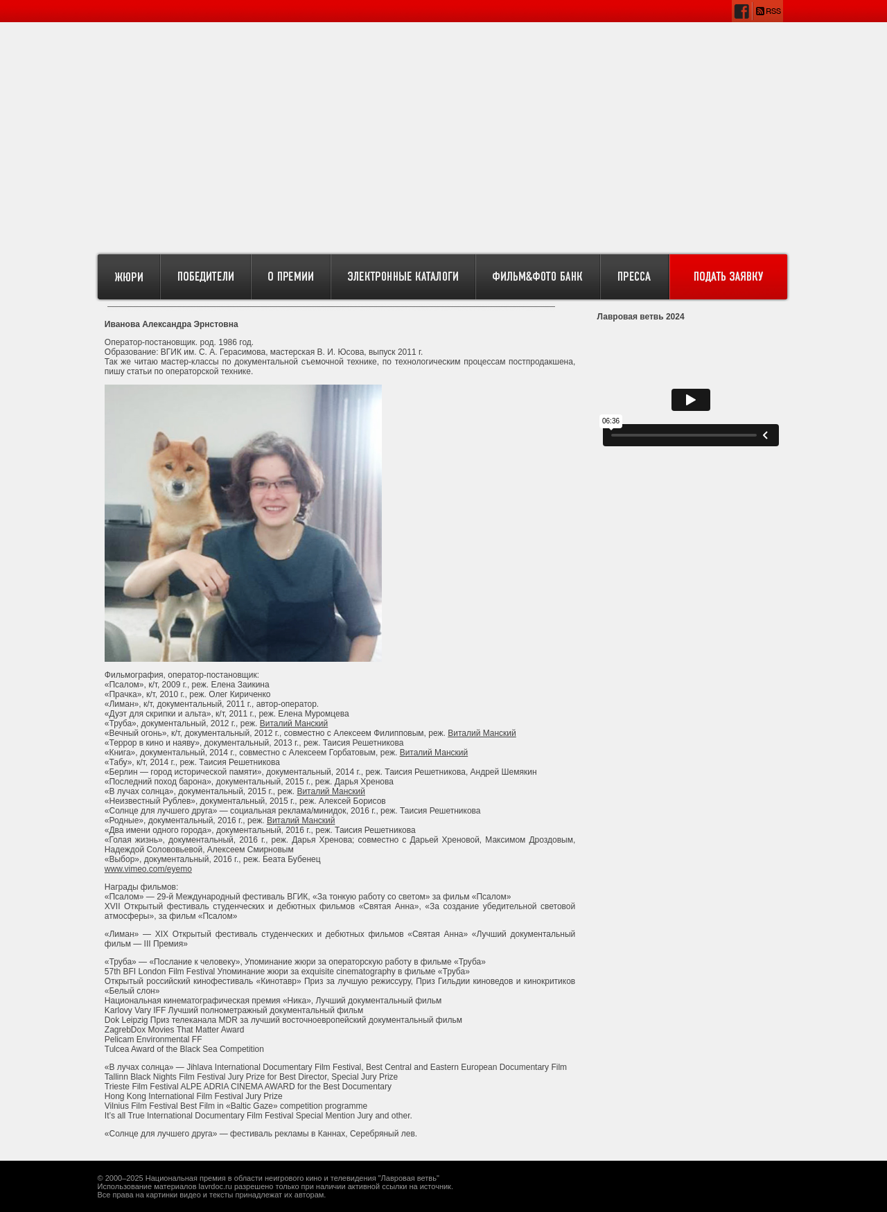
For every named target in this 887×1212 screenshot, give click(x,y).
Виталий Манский (294, 723)
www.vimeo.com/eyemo (148, 869)
